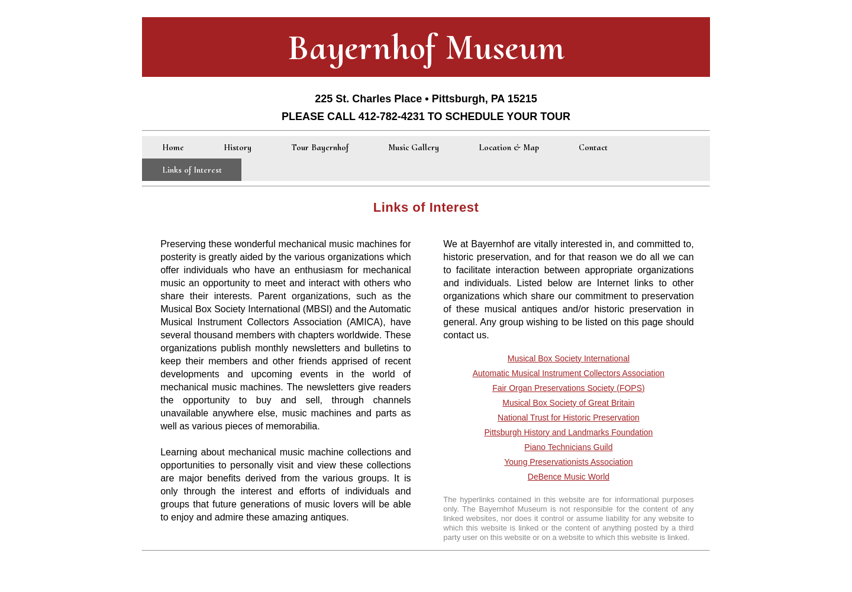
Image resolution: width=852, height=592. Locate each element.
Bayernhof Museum (426, 47)
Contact (593, 147)
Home (173, 147)
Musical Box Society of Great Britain (568, 402)
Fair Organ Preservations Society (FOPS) (568, 388)
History (237, 147)
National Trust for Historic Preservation (569, 417)
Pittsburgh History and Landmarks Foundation (569, 432)
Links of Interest (192, 169)
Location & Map (509, 147)
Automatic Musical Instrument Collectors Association (568, 373)
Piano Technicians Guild (568, 447)
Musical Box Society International (569, 358)
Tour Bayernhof (319, 147)
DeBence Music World (568, 476)
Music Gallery (413, 147)
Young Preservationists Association (568, 462)
